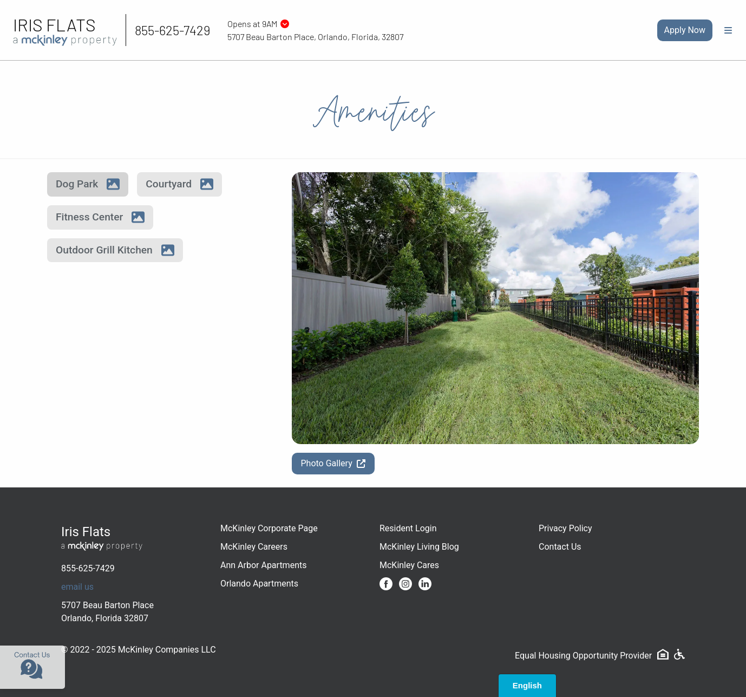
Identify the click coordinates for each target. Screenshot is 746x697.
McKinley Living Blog (419, 547)
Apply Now (684, 30)
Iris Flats (54, 24)
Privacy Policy (565, 528)
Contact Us (560, 547)
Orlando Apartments (259, 583)
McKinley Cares (409, 565)
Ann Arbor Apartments (263, 565)
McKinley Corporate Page (269, 528)
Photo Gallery (333, 463)
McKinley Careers (253, 547)
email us (77, 587)
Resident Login (408, 528)
